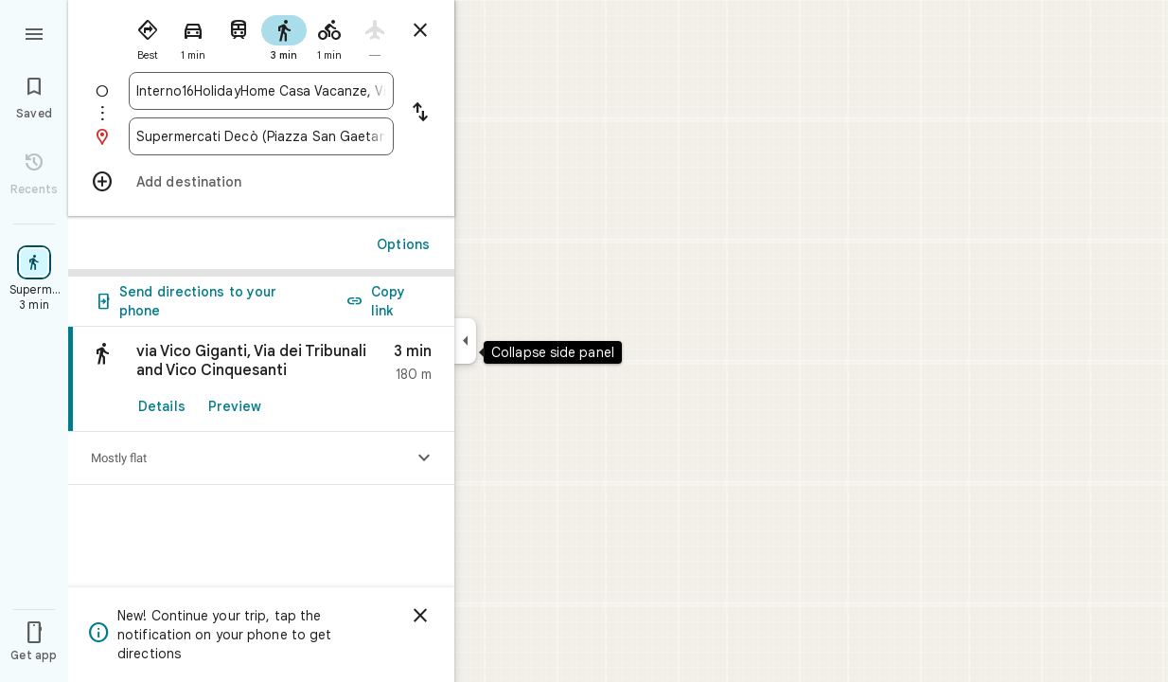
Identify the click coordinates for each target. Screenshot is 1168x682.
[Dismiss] (420, 615)
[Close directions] (420, 30)
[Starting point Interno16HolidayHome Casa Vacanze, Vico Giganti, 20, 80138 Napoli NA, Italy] (261, 91)
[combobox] (261, 91)
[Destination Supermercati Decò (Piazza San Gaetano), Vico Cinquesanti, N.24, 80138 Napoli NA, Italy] (261, 136)
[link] (261, 379)
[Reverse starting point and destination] (420, 113)
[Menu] (34, 32)
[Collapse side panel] (465, 341)
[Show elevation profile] (424, 458)
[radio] (147, 36)
